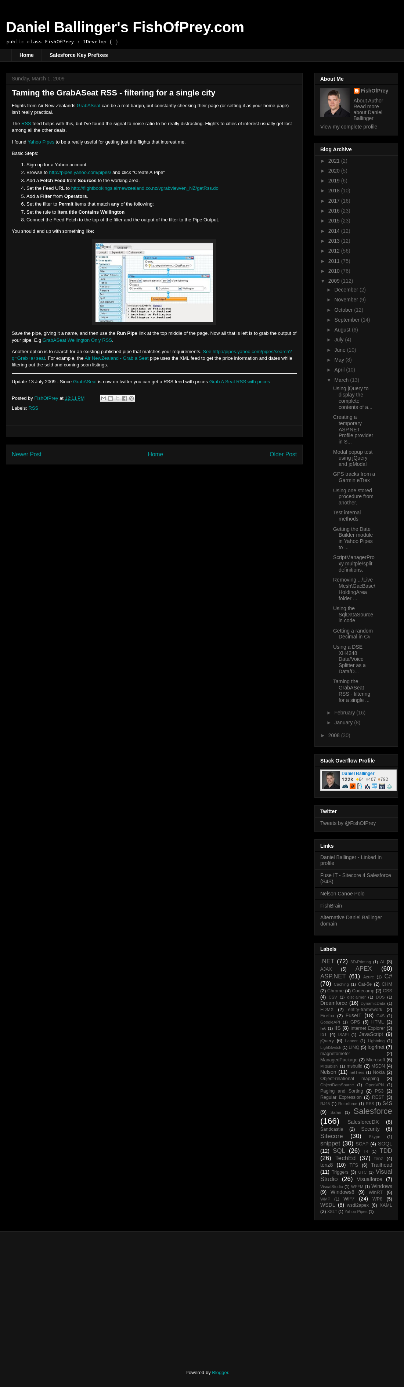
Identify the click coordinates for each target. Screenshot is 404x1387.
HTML (377, 1022)
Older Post (283, 454)
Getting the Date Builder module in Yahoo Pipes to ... (353, 538)
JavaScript (371, 1034)
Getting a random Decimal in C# (353, 634)
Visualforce (369, 1179)
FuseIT (354, 1015)
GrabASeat (88, 105)
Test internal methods (347, 516)
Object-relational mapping (349, 1078)
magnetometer (335, 1053)
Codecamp (363, 990)
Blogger (220, 1372)
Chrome (335, 990)
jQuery (327, 1040)
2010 (334, 271)
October (344, 310)
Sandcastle (331, 1129)
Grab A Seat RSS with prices (239, 381)
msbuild (354, 1066)
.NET (327, 961)
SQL (339, 1150)
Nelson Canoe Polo (342, 894)
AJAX (326, 969)
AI (382, 961)
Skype (374, 1136)
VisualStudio (331, 1186)
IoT (323, 1034)
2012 (334, 251)
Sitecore (331, 1136)
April (340, 370)
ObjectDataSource (337, 1085)
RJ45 (325, 1103)
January (344, 722)
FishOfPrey (375, 91)
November (346, 300)
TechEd (345, 1158)
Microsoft (375, 1059)
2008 (334, 735)
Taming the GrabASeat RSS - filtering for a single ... (351, 690)
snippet (330, 1143)
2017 (334, 201)
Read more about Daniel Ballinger (368, 112)
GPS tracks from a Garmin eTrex (354, 477)
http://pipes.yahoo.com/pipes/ (80, 172)
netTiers (357, 1072)
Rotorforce (347, 1103)
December (346, 290)
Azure (368, 977)
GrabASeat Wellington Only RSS (77, 340)
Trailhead (381, 1165)
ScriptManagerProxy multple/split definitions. (354, 563)
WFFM (357, 1186)
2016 (334, 211)
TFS (353, 1165)
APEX (364, 968)
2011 (334, 261)
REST (378, 1097)
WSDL (327, 1205)
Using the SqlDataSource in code (353, 614)
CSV (333, 997)
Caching (341, 984)
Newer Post (27, 454)
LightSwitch (330, 1047)
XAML (386, 1205)
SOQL (385, 1144)
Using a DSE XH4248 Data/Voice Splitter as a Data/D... (349, 659)
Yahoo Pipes (41, 142)
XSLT (332, 1211)
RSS (26, 123)
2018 (334, 190)
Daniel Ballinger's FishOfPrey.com (125, 27)
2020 (334, 171)
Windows (381, 1186)
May (339, 360)
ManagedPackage (339, 1059)
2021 (334, 161)
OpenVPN (374, 1085)
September (347, 320)
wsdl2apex (358, 1205)
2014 (334, 231)
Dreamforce (333, 1003)
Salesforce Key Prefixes (79, 55)
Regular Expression (341, 1097)
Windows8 (342, 1192)
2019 (334, 181)
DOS (380, 997)
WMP (325, 1199)
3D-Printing (360, 962)
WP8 (377, 1199)
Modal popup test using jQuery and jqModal (352, 458)
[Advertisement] (72, 1294)
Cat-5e (365, 984)
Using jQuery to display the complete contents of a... (352, 397)
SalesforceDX (363, 1122)
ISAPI (343, 1034)
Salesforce (372, 1111)
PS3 (379, 1091)
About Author (368, 101)
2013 (334, 241)
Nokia (379, 1072)
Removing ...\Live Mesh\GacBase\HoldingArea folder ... (354, 589)
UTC (362, 1172)
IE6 (323, 1028)
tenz (378, 1158)
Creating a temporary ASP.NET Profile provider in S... (353, 429)
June (340, 350)
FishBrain (331, 906)
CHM (387, 984)
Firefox (327, 1015)
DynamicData (373, 1003)
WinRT (376, 1192)
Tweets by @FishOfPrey (348, 823)
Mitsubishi (329, 1066)
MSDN (378, 1066)
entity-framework (365, 1009)
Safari (336, 1112)
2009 (334, 281)
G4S (380, 1016)
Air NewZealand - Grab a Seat (116, 358)
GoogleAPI (330, 1022)
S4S (387, 1103)
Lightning (376, 1041)
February (345, 713)
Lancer (351, 1041)
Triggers (340, 1172)
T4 (366, 1151)
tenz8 (326, 1165)
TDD (386, 1150)
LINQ (354, 1047)
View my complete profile (348, 127)
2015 (334, 221)
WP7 (348, 1199)
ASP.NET (333, 976)
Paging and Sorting (341, 1091)
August (342, 330)
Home (26, 55)
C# (388, 976)
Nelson (328, 1072)
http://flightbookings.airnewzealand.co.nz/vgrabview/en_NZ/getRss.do (145, 188)
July (339, 340)
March (342, 380)
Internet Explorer (367, 1028)
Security (370, 1129)
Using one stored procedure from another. (353, 497)
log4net (376, 1047)
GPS (355, 1022)
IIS (337, 1028)
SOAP (362, 1144)
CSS (387, 990)
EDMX (326, 1009)
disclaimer (356, 997)
